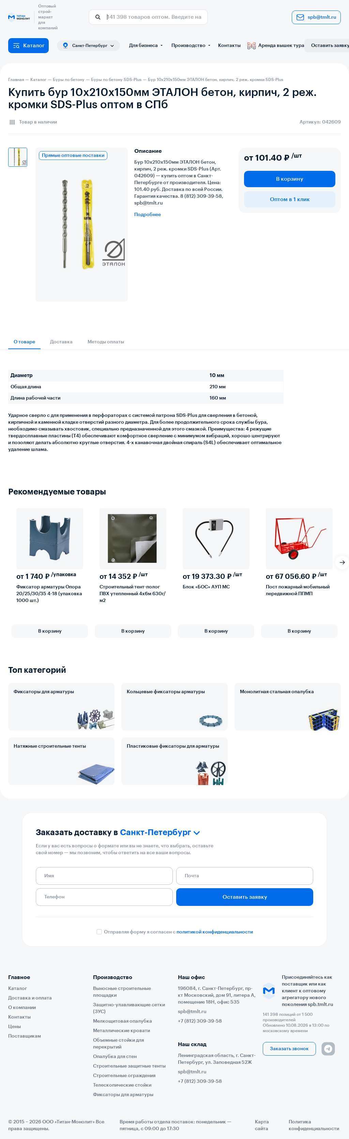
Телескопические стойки (122, 1085)
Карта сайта (262, 1125)
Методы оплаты (106, 342)
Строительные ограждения (124, 1075)
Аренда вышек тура (275, 46)
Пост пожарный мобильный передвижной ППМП (298, 590)
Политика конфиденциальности (314, 1125)
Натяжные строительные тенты (50, 746)
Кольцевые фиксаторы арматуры (166, 691)
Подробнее (147, 214)
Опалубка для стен (115, 1056)
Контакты (229, 45)
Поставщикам (24, 1036)
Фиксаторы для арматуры (44, 691)
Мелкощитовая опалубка (122, 1021)
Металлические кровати (121, 1030)
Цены (14, 1026)
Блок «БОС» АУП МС (206, 587)
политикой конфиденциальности (215, 932)
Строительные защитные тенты (129, 1066)
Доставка (61, 342)
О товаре (24, 342)
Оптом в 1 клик (290, 199)
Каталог (28, 46)
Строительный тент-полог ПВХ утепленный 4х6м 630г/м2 (133, 594)
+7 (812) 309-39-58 (200, 1021)
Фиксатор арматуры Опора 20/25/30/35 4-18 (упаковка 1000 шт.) (49, 594)
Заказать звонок (289, 1048)
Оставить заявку (245, 897)
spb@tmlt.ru (316, 17)
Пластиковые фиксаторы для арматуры (173, 746)
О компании (22, 1007)
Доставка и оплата (30, 998)
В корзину (289, 179)
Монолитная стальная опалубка (277, 691)
